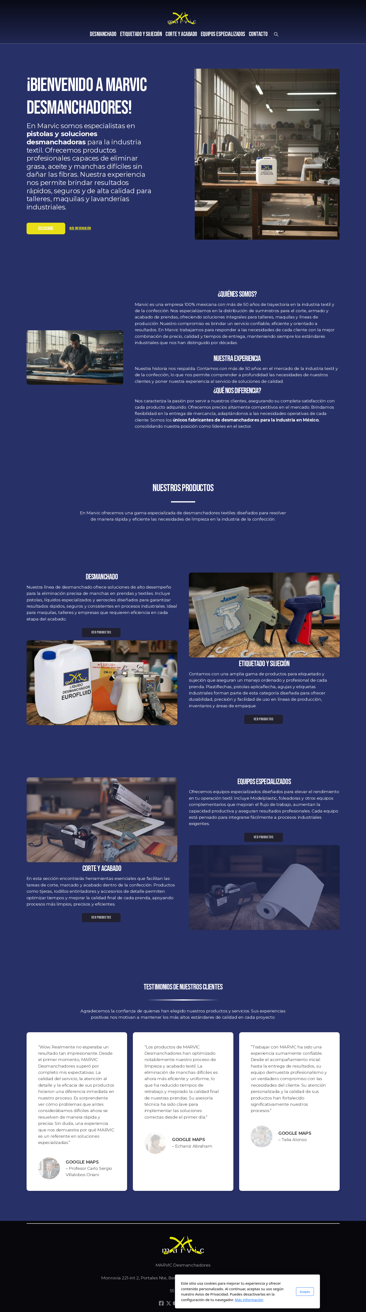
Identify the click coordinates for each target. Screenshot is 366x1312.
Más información (80, 228)
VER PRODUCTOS (101, 632)
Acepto (240, 1292)
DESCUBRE (45, 228)
